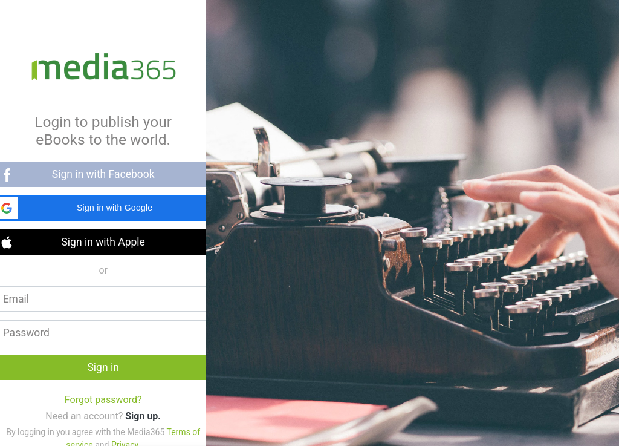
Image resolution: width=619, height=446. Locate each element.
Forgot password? (103, 399)
